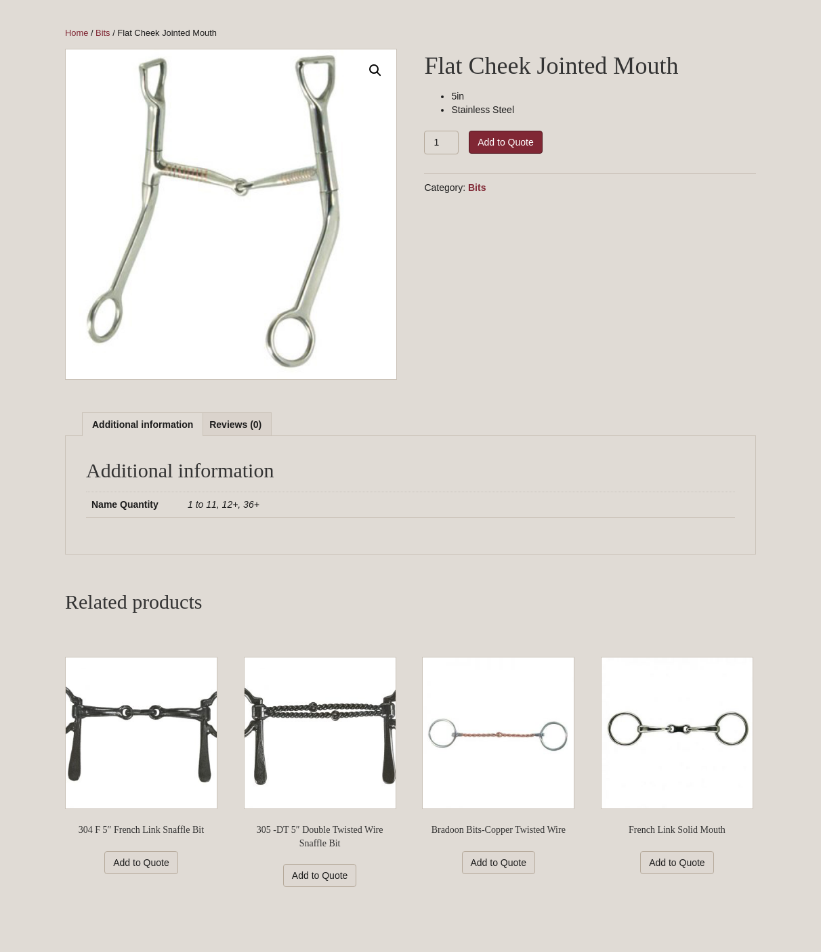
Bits (103, 33)
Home (76, 33)
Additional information (142, 424)
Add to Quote (506, 142)
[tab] (142, 424)
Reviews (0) (235, 424)
